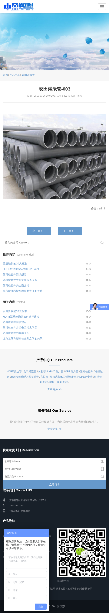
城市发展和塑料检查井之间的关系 (22, 290)
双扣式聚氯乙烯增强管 (63, 376)
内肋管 (42, 371)
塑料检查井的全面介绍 (16, 285)
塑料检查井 (86, 371)
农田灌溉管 (28, 75)
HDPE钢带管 (85, 376)
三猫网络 (72, 588)
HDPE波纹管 (14, 371)
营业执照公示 (85, 588)
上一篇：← (39, 230)
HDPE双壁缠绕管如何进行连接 (21, 268)
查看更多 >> (54, 389)
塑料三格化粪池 (58, 382)
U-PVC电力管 (55, 371)
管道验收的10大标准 (15, 263)
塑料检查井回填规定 (15, 274)
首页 (5, 75)
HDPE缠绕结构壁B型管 (25, 376)
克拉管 (44, 376)
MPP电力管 (71, 371)
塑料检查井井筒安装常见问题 (20, 279)
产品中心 (15, 75)
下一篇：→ (70, 230)
